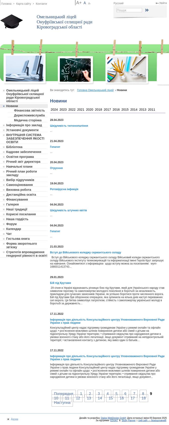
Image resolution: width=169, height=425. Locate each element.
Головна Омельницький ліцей (95, 90)
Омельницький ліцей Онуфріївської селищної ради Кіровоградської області (64, 21)
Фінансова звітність (29, 110)
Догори (14, 419)
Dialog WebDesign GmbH (113, 418)
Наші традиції (16, 209)
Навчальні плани (19, 166)
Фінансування (17, 199)
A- (89, 3)
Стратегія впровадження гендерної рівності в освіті (26, 253)
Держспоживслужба (29, 115)
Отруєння (56, 168)
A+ (79, 2)
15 (111, 398)
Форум (11, 224)
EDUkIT (114, 420)
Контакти (41, 3)
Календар (13, 229)
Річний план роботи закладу (21, 173)
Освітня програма (20, 157)
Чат (9, 234)
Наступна (62, 403)
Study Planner (129, 420)
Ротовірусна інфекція (64, 189)
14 (100, 398)
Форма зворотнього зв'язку (21, 245)
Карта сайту (23, 3)
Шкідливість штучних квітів (68, 210)
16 (122, 398)
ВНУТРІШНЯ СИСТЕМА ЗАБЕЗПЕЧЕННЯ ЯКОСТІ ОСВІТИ (25, 138)
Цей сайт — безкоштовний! (152, 420)
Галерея (12, 204)
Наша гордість (17, 219)
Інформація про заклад (24, 125)
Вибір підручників (20, 180)
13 (89, 398)
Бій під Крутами (60, 283)
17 (133, 398)
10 (56, 398)
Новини (12, 106)
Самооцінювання (19, 185)
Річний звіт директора (23, 161)
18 (144, 398)
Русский (119, 3)
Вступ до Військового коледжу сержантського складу (85, 252)
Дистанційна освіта (21, 194)
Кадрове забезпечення (23, 152)
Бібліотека (14, 147)
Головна (6, 3)
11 (67, 398)
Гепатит (55, 146)
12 (78, 398)
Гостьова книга (18, 238)
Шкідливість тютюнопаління (69, 125)
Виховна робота (18, 189)
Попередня (63, 394)
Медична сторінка (28, 120)
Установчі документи (22, 130)
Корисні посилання (21, 214)
